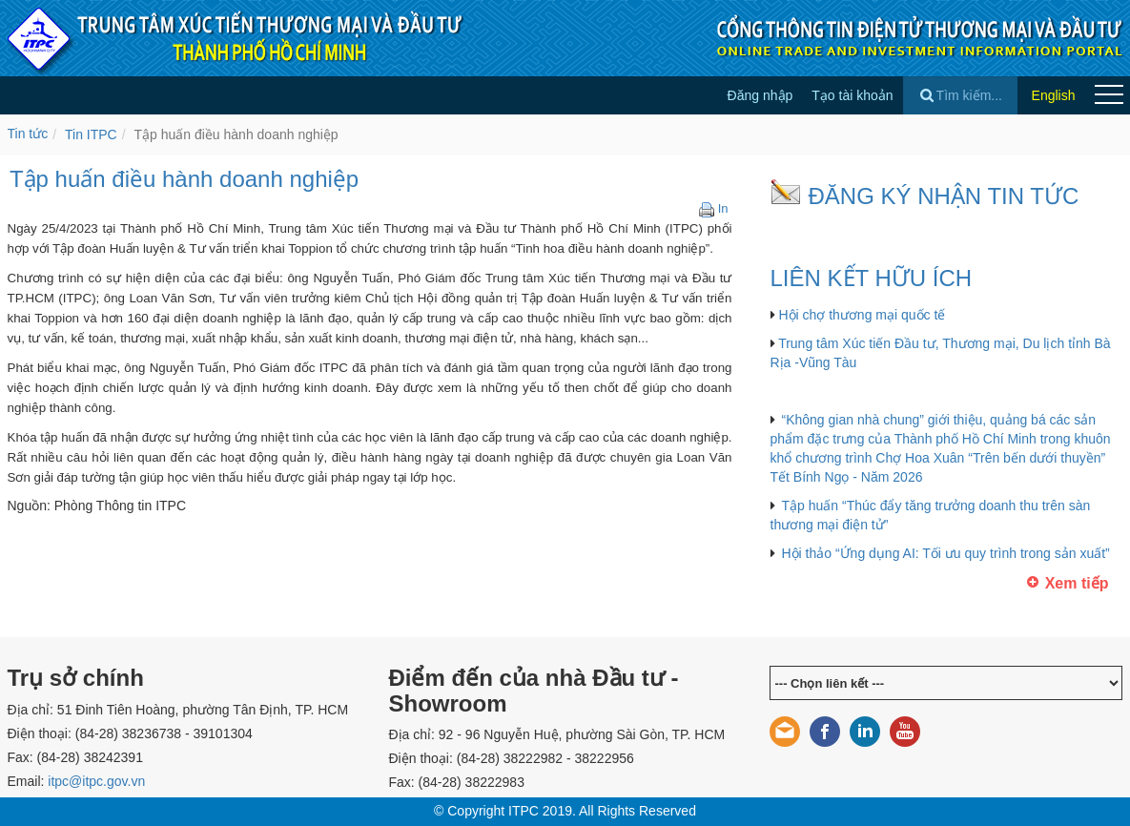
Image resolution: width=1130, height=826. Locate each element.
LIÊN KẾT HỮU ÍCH (871, 278)
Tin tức (28, 133)
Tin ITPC (91, 134)
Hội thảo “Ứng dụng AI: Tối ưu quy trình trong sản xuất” (946, 553)
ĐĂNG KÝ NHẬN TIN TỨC (944, 196)
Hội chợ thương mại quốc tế (861, 314)
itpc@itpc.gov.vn (96, 781)
